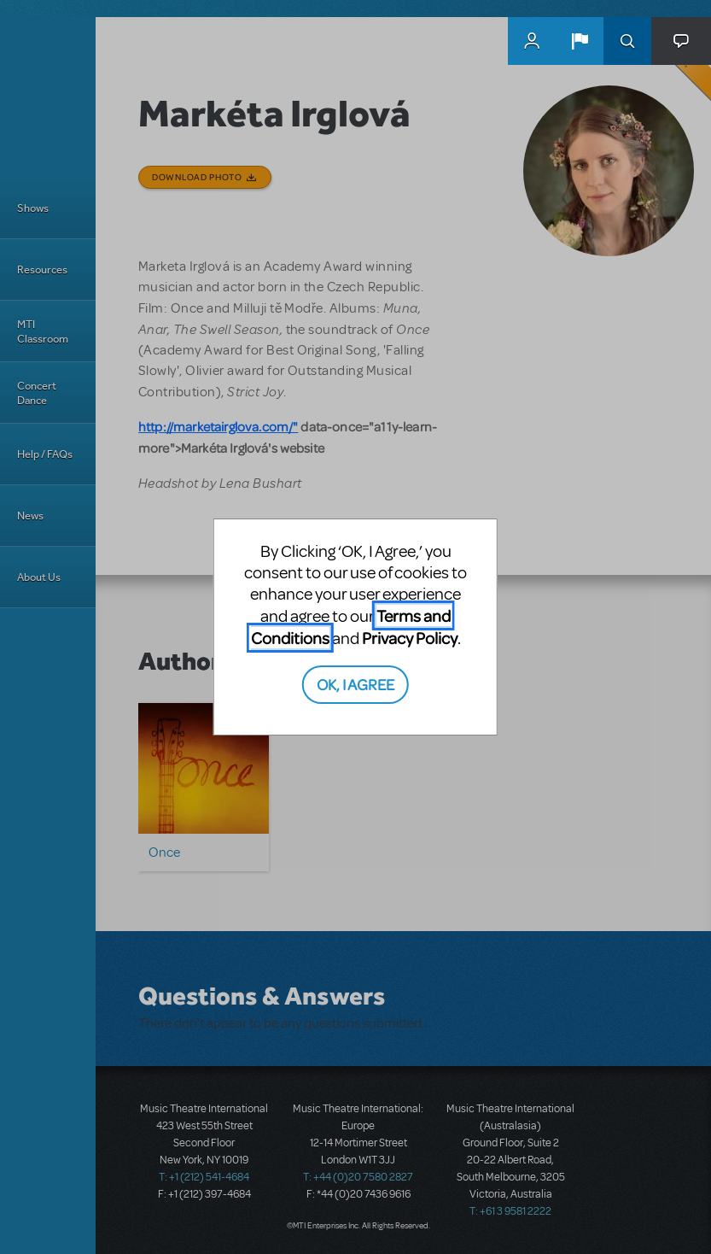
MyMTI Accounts (532, 41)
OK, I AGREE (355, 684)
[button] (579, 41)
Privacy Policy (409, 637)
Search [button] (627, 41)
